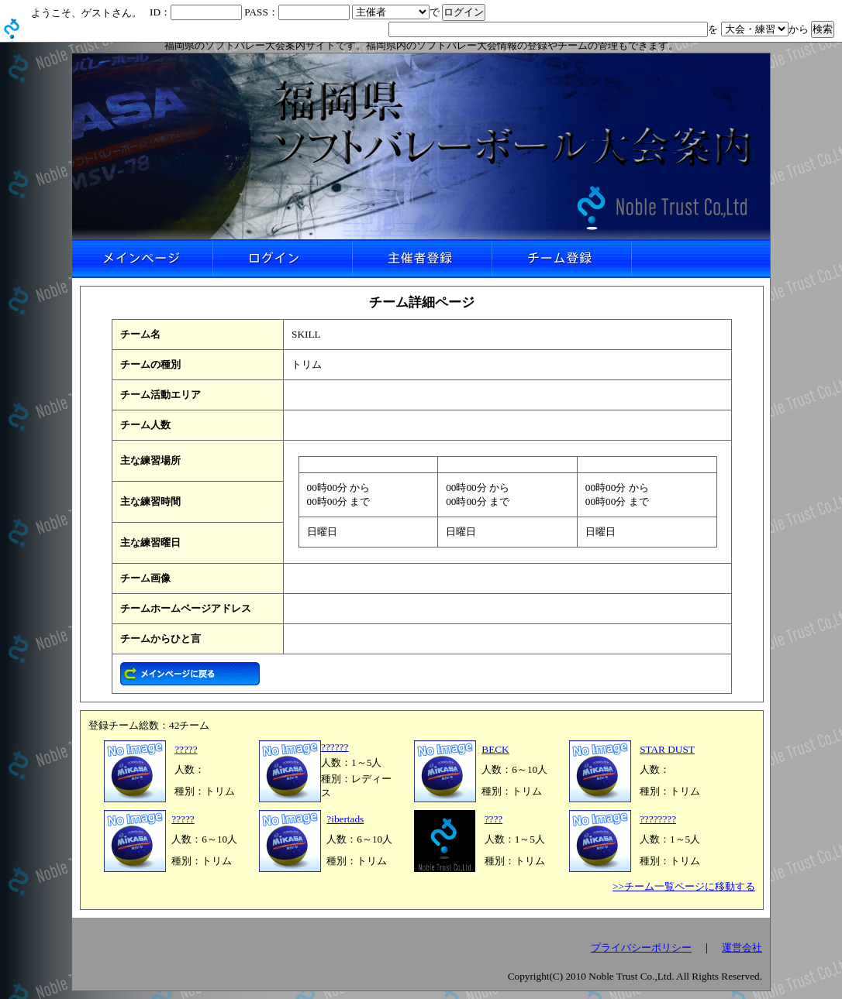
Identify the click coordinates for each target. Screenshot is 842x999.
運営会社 (742, 947)
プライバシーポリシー (641, 947)
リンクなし (700, 258)
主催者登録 (421, 258)
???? (494, 819)
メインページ (142, 258)
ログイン (281, 258)
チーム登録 (560, 258)
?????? (334, 747)
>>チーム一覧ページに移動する (684, 886)
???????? (658, 819)
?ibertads (345, 819)
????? (185, 749)
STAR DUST (667, 749)
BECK (495, 749)
